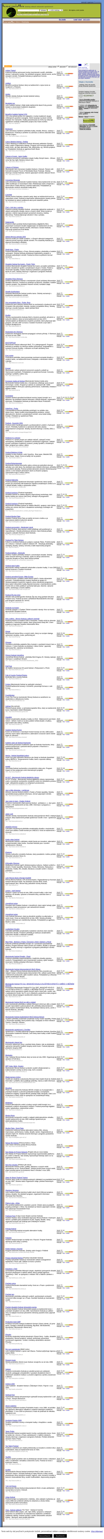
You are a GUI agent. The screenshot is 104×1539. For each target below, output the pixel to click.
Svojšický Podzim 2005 (13, 1420)
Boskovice (9, 129)
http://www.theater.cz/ (15, 1316)
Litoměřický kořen (11, 903)
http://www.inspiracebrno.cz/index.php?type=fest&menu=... (26, 511)
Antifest (8, 83)
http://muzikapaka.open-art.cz (17, 521)
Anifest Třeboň (10, 70)
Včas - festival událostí (13, 1510)
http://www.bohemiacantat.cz (17, 474)
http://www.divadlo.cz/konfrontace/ (19, 297)
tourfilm (8, 1470)
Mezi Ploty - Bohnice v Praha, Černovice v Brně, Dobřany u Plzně (28, 942)
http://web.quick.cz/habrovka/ (17, 487)
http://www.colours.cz (15, 174)
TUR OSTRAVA (10, 1486)
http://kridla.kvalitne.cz (15, 458)
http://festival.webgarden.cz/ (17, 534)
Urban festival (10, 1497)
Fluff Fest (8, 666)
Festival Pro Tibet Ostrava (14, 540)
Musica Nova (9, 1115)
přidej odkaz (21, 14)
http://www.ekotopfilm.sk (16, 350)
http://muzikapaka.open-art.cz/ (17, 1137)
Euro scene (9, 356)
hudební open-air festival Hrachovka (18, 743)
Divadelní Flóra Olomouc (14, 279)
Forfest (8, 684)
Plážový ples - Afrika (12, 1203)
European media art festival (15, 381)
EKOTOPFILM (10, 343)
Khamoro (8, 852)
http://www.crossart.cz (15, 872)
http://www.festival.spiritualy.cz (17, 1400)
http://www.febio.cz (14, 417)
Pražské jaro (9, 1294)
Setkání (8, 1369)
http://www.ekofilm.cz (15, 326)
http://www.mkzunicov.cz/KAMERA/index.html (22, 1082)
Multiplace (8, 1103)
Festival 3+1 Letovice (12, 438)
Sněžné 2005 (10, 1384)
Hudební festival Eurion (13, 730)
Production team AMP (13, 1322)
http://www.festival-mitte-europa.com (19, 589)
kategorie (87, 112)
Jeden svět (9, 814)
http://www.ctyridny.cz (15, 216)
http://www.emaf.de (14, 390)
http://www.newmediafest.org (17, 1159)
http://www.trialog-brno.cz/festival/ (18, 447)
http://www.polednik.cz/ (15, 1243)
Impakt (7, 766)
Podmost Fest (10, 1216)
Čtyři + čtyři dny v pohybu (14, 207)
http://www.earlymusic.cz (16, 571)
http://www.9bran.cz (14, 258)
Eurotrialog (9, 396)
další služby (86, 19)
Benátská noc (10, 103)
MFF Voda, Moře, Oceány (14, 1066)
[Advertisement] (51, 43)
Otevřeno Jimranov (12, 1190)
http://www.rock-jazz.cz (15, 1329)
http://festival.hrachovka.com (17, 750)
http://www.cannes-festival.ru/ (17, 846)
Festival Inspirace (11, 493)
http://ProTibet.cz (14, 547)
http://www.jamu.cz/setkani (16, 1378)
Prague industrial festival (14, 1258)
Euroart (8, 368)
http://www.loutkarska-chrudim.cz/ (18, 936)
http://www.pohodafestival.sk (17, 1232)
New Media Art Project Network (16, 1152)
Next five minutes (11, 1165)
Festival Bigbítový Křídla (13, 452)
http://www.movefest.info (16, 1097)
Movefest (8, 1088)
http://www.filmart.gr (14, 637)
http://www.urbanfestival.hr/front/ (18, 1504)
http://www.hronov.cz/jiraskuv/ (17, 834)
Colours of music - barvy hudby (16, 156)
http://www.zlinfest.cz (15, 1011)
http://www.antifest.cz (15, 88)
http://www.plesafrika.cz (15, 1210)
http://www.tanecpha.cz (15, 1440)
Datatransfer (9, 222)
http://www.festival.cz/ (15, 1301)
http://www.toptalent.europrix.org (18, 1451)
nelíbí (67, 75)
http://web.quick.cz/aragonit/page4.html (20, 432)
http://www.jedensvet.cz (16, 821)
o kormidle (38, 14)
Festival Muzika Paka (12, 516)
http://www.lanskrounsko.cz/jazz (18, 795)
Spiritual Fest (10, 1395)
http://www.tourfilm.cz (15, 1464)
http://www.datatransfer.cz (16, 231)
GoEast (8, 706)
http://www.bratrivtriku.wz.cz (17, 1223)
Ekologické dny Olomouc (14, 332)
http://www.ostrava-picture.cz (17, 1024)
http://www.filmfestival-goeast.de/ (18, 711)
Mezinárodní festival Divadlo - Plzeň (18, 956)
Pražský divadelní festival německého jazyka (21, 1307)
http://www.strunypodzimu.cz (17, 1415)
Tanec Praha (9, 1431)
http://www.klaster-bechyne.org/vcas (19, 1519)
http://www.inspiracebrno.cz (17, 498)
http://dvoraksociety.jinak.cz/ (17, 1037)
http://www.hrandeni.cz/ (15, 724)
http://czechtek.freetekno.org (17, 202)
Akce (18, 22)
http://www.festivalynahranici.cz (18, 273)
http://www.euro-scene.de (16, 362)
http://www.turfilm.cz (15, 1491)
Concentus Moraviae (12, 180)
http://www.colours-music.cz (17, 161)
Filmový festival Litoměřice (14, 655)
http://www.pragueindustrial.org (18, 1263)
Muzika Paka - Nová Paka (14, 1128)
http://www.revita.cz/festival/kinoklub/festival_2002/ (23, 660)
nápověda (45, 14)
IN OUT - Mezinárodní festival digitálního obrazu (22, 777)
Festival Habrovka (11, 480)
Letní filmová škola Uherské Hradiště (18, 878)
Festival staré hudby (12, 566)
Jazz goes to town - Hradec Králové (17, 801)
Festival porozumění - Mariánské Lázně (19, 527)
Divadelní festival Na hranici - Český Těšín (20, 264)
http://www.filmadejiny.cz (16, 626)
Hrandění (8, 717)
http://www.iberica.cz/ (15, 761)
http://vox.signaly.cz (14, 123)
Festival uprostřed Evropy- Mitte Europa (19, 577)
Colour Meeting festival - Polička (16, 142)
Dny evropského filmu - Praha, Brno (17, 303)
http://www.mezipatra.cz (16, 1060)
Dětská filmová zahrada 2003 (15, 237)
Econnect (97, 2)
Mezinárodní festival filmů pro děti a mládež (20, 1002)
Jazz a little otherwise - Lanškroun (17, 790)
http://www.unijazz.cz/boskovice (18, 136)
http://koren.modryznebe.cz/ (17, 923)
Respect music (10, 1360)
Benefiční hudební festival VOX (16, 114)
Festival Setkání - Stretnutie (15, 553)
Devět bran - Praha (12, 250)
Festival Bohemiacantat (13, 463)
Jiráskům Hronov (11, 827)
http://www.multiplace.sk (16, 1110)
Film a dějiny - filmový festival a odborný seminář (22, 619)
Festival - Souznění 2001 (14, 423)
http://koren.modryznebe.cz (17, 909)
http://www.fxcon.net (15, 996)
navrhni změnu (30, 14)
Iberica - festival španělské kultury (17, 756)
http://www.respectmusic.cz (17, 1363)
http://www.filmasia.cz (15, 649)
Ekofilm (8, 315)
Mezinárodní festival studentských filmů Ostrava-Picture (24, 1017)
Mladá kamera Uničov (13, 1077)
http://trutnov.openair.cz (15, 1185)
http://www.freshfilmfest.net (17, 700)
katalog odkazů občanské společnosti (38, 6)
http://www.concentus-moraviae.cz (19, 189)
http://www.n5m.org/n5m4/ (16, 1172)
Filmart (7, 631)
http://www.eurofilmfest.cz (16, 309)
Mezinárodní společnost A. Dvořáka (17, 1030)
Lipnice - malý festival (13, 891)
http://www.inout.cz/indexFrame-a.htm (20, 784)
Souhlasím (60, 1536)
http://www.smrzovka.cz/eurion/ (18, 737)
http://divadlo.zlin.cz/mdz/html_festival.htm (21, 560)
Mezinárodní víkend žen (13, 1042)
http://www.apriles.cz (15, 97)
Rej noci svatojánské (12, 1349)
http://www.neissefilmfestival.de (18, 1146)
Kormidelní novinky (85, 127)
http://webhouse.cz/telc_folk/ (17, 1278)
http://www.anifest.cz (15, 77)
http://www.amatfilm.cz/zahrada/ (18, 244)
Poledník (8, 1238)
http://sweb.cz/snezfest (15, 1389)
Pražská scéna (10, 1283)
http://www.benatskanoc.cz (16, 108)
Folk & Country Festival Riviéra (16, 675)
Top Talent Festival (11, 1446)
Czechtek (8, 195)
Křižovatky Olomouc (12, 863)
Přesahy (8, 1335)
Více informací (97, 1531)
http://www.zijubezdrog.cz (16, 602)
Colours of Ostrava (12, 167)
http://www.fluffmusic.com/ (16, 669)
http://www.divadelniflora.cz (17, 286)
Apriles (7, 94)
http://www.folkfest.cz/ (15, 679)
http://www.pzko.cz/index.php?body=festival (21, 1252)
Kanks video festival (12, 839)
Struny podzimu (10, 1406)
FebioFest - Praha (11, 409)
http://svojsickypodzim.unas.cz (18, 1426)
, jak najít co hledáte (89, 126)
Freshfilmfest (9, 695)
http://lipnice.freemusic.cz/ (16, 898)
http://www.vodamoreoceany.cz (18, 1071)
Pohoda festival (10, 1229)
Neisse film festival (12, 1143)
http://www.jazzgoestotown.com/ (18, 808)
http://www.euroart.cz (15, 375)
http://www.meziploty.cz (15, 951)
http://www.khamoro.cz (15, 857)
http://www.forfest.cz (15, 689)
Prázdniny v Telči (11, 1269)
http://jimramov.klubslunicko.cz (18, 1197)
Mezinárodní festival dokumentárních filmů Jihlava (22, 969)
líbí (63, 75)
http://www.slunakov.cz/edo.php (18, 337)
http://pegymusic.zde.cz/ (16, 1354)
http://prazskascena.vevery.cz (17, 1289)
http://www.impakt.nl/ (15, 772)
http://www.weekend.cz (15, 1049)
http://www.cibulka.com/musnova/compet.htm (22, 1122)
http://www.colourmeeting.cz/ (17, 150)
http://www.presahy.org (15, 1343)
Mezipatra (8, 1055)
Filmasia (8, 642)
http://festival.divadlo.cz (15, 963)
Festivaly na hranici (12, 608)
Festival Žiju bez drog (12, 595)
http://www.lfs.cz (13, 885)
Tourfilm (8, 1457)
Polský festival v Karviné (13, 1249)
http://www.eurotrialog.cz (16, 403)
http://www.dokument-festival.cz (18, 978)
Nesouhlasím (44, 1536)
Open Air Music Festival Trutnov (16, 1178)
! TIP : (19, 13)
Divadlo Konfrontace (12, 292)
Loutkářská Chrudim (12, 929)
